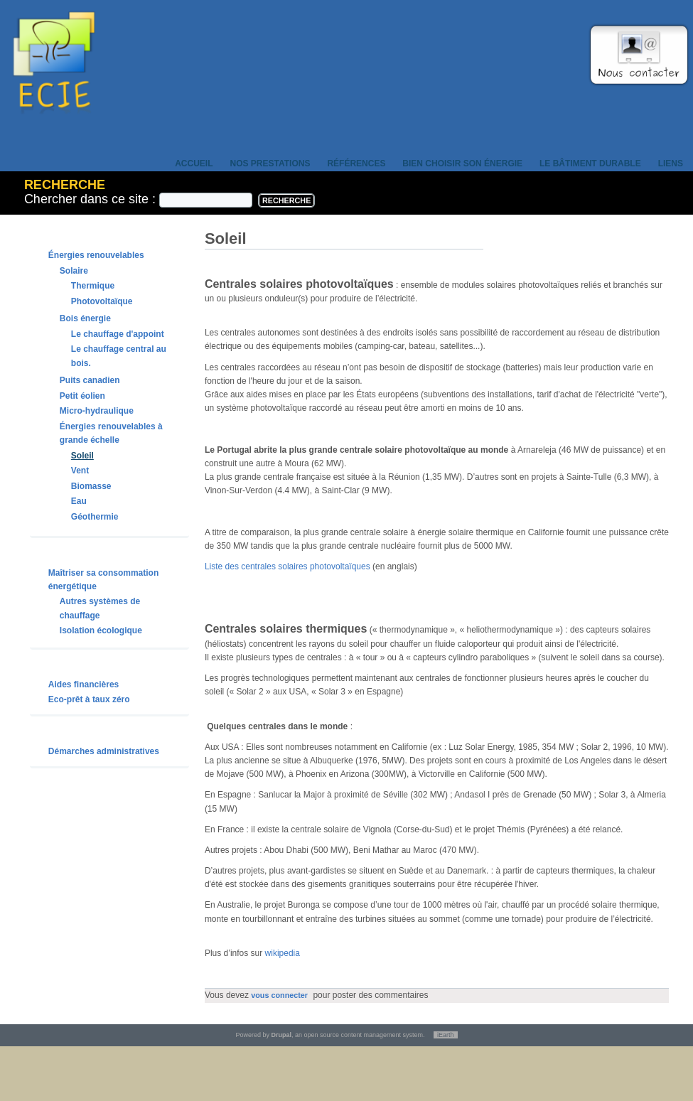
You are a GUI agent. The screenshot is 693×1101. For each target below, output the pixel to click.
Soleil (82, 456)
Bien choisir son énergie (462, 163)
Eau (79, 501)
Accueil (194, 163)
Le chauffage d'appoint (117, 334)
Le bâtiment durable (590, 163)
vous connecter (279, 995)
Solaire (74, 271)
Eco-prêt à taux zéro (89, 699)
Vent (80, 471)
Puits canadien (90, 380)
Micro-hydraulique (97, 411)
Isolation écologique (101, 630)
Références (356, 163)
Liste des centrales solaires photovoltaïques (287, 566)
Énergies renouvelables (96, 255)
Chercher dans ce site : (91, 199)
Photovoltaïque (102, 301)
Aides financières (83, 684)
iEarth (445, 1034)
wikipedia (282, 953)
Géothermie (95, 517)
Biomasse (91, 486)
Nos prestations (270, 163)
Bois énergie (85, 318)
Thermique (92, 286)
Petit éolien (82, 396)
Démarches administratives (103, 751)
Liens (670, 163)
